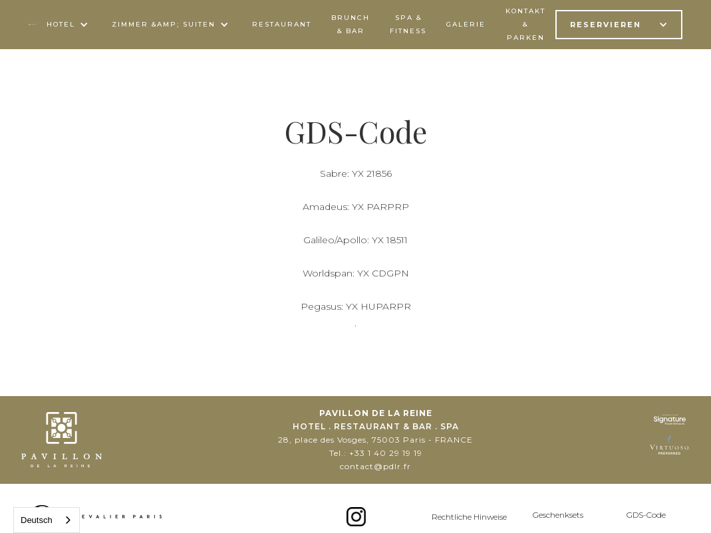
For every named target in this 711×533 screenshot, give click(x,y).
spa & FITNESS (408, 24)
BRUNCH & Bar (350, 24)
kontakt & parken (525, 24)
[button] (69, 24)
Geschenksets (558, 515)
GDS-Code (646, 515)
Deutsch (37, 520)
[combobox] (46, 520)
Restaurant (281, 24)
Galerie (466, 24)
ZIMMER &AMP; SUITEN (163, 24)
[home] (33, 24)
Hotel (61, 24)
